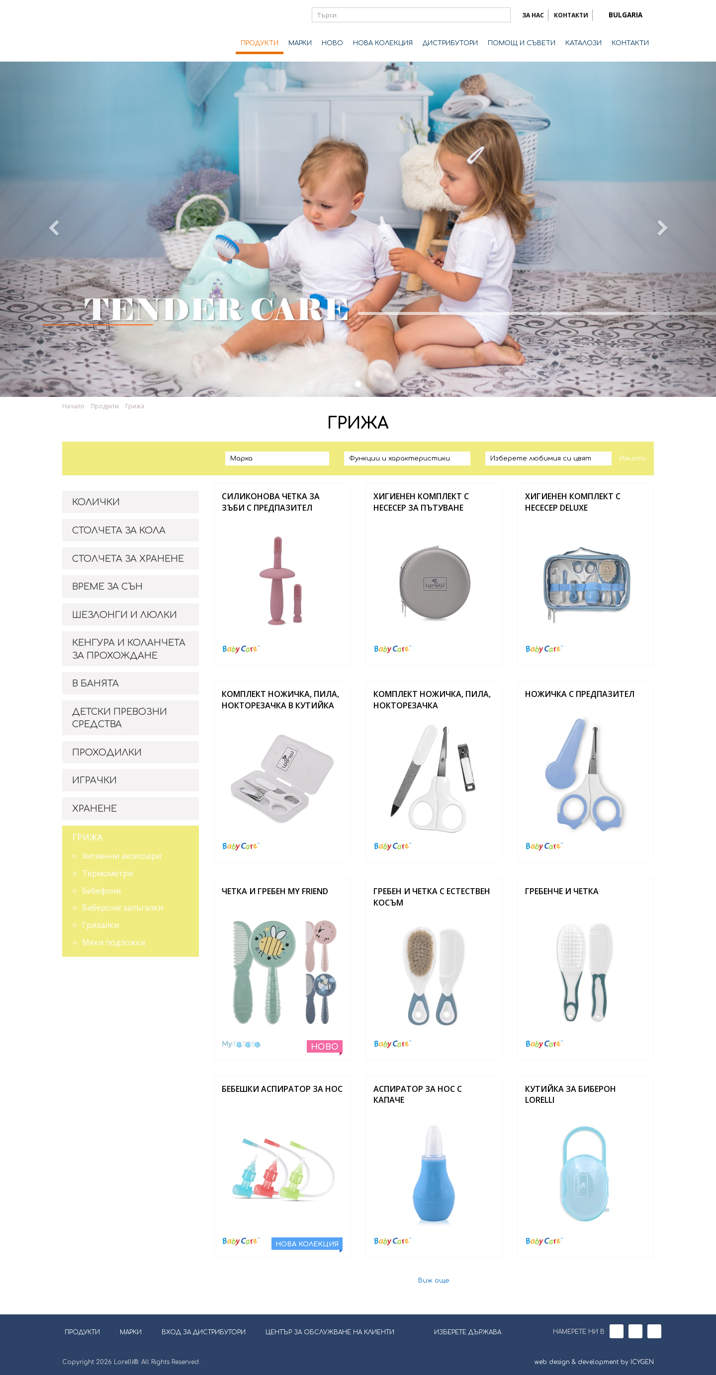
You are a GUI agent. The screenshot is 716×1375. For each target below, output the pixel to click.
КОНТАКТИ (571, 15)
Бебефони (101, 890)
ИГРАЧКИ (94, 780)
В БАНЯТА (95, 683)
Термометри (107, 873)
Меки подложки (113, 942)
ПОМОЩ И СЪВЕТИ (521, 43)
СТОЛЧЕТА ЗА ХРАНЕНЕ (128, 559)
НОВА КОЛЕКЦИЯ (383, 43)
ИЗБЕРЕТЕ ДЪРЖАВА (461, 1331)
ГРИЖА (87, 837)
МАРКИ (300, 43)
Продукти (105, 406)
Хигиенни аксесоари (121, 855)
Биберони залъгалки (122, 907)
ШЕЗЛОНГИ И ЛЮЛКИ (124, 615)
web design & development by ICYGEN (594, 1362)
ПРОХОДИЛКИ (107, 753)
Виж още (433, 1281)
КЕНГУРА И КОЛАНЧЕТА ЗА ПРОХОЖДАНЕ (128, 649)
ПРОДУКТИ (259, 43)
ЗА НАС (533, 15)
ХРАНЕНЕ (94, 809)
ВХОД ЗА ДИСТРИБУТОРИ (204, 1332)
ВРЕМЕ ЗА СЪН (107, 587)
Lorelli (102, 30)
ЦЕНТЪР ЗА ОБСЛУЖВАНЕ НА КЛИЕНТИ (330, 1332)
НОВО (332, 43)
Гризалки (100, 924)
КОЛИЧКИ (96, 502)
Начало (73, 406)
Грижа (134, 406)
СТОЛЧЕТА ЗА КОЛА (119, 530)
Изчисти (632, 458)
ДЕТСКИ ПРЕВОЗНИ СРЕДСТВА (119, 718)
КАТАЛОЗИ (583, 43)
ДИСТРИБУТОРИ (450, 43)
